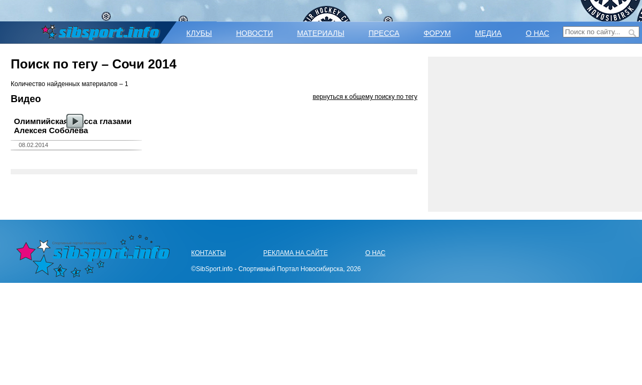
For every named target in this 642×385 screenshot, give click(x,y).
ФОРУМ (437, 33)
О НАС (537, 33)
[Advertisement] (535, 134)
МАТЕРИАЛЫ (320, 33)
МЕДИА (488, 33)
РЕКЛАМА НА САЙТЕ (295, 253)
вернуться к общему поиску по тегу (364, 97)
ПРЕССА (384, 33)
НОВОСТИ (254, 33)
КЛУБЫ (199, 33)
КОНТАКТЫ (208, 253)
